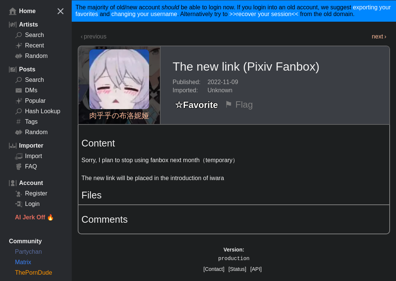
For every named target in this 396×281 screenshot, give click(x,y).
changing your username (144, 14)
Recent (29, 45)
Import (28, 156)
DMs (26, 90)
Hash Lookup (37, 111)
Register (31, 193)
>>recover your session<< (263, 14)
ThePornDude (33, 272)
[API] (256, 269)
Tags (26, 122)
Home (22, 11)
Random (31, 56)
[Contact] (214, 269)
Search (29, 35)
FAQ (26, 166)
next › (379, 36)
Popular (30, 101)
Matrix (23, 262)
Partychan (28, 251)
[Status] (237, 269)
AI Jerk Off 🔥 (34, 217)
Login (27, 204)
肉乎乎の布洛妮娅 (119, 115)
